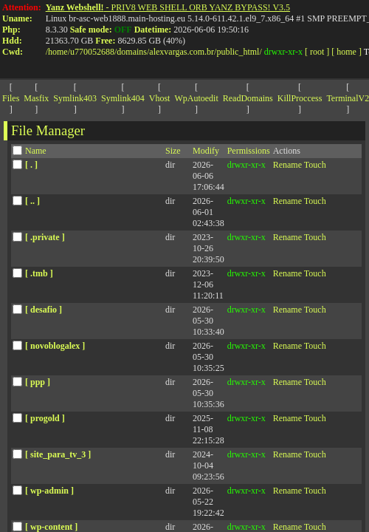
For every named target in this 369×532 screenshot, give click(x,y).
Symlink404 (123, 98)
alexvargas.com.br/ (182, 52)
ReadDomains (248, 98)
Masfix (36, 98)
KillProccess (300, 98)
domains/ (133, 52)
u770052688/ (93, 52)
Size (173, 151)
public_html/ (238, 52)
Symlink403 (75, 98)
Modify (206, 151)
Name (35, 151)
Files (10, 98)
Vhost (159, 98)
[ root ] (317, 52)
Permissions (248, 151)
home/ (59, 52)
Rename (287, 165)
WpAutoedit (196, 98)
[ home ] (346, 52)
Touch (315, 165)
